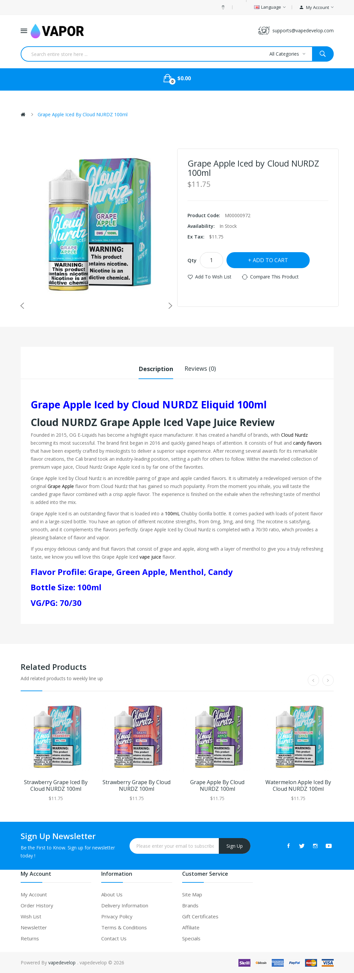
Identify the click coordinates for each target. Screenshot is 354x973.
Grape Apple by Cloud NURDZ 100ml (217, 785)
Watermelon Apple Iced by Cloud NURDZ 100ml (298, 785)
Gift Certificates (200, 916)
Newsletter (34, 927)
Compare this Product (274, 276)
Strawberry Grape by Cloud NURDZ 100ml (137, 785)
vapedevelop (62, 962)
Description (156, 368)
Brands (190, 905)
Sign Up (234, 845)
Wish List (31, 916)
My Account (34, 894)
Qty (191, 260)
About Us (112, 894)
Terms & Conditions (124, 927)
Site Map (192, 894)
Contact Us (114, 938)
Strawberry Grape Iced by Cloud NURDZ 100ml (56, 785)
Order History (37, 905)
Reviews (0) (200, 368)
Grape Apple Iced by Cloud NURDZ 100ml (83, 114)
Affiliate (190, 927)
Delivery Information (124, 905)
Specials (191, 938)
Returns (30, 938)
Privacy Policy (117, 916)
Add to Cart (270, 260)
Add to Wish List (213, 276)
